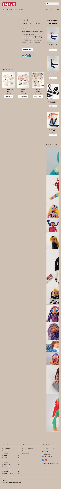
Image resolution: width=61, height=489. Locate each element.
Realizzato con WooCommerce (15, 482)
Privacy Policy (26, 450)
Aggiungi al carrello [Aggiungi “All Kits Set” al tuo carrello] (37, 96)
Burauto (5, 455)
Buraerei (5, 457)
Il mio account (26, 453)
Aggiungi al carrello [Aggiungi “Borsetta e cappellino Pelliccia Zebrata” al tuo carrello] (53, 106)
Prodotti (9, 9)
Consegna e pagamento (28, 448)
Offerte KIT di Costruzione (11, 13)
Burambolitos (7, 468)
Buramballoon (7, 448)
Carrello (15, 9)
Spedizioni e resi (44, 466)
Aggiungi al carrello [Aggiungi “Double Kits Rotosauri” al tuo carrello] (8, 96)
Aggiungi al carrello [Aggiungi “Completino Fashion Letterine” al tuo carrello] (53, 134)
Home (3, 9)
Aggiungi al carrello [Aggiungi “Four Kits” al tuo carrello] (23, 96)
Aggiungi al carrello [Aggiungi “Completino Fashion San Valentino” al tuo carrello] (53, 78)
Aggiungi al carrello (27, 49)
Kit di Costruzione (7, 471)
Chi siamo (21, 9)
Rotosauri (6, 462)
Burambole (6, 450)
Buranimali (6, 453)
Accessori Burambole (8, 466)
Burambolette (7, 464)
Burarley (5, 459)
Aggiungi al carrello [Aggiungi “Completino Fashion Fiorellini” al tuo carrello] (53, 49)
